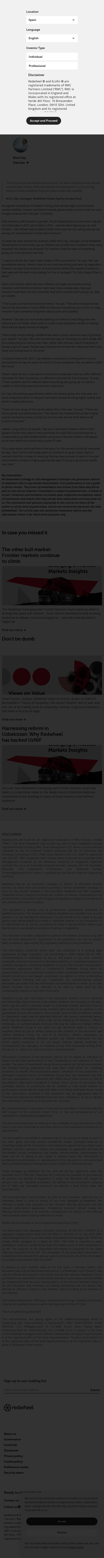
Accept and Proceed (43, 120)
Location (32, 11)
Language (33, 29)
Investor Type (35, 48)
